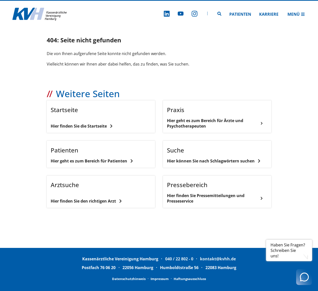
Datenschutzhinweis (129, 279)
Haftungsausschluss (190, 279)
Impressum (160, 279)
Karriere (268, 14)
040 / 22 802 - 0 (179, 259)
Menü (296, 14)
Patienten (240, 14)
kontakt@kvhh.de (218, 259)
